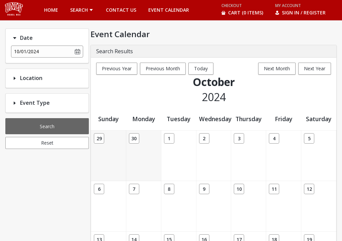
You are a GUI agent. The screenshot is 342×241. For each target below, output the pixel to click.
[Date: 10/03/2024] (239, 138)
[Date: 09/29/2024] (99, 138)
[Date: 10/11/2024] (274, 189)
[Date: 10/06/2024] (99, 189)
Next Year (314, 68)
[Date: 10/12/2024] (309, 189)
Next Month (277, 68)
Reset (47, 143)
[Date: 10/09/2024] (204, 189)
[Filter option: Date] (15, 38)
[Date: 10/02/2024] (204, 138)
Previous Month (163, 68)
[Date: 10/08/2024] (169, 189)
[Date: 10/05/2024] (309, 138)
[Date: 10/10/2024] (239, 189)
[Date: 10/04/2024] (274, 138)
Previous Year (117, 68)
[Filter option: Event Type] (15, 103)
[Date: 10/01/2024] (169, 138)
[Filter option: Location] (15, 78)
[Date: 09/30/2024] (134, 138)
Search (47, 126)
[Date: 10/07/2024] (134, 189)
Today (201, 68)
